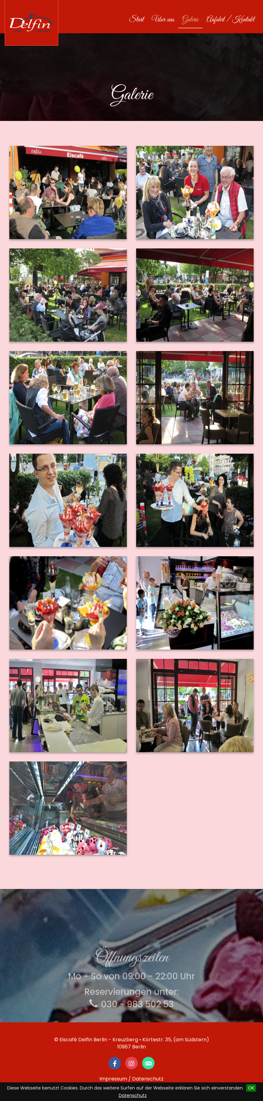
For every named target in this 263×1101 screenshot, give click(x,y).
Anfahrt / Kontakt (230, 20)
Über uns (163, 20)
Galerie (190, 20)
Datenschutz (133, 1095)
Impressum (113, 1078)
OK (251, 1088)
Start (138, 20)
